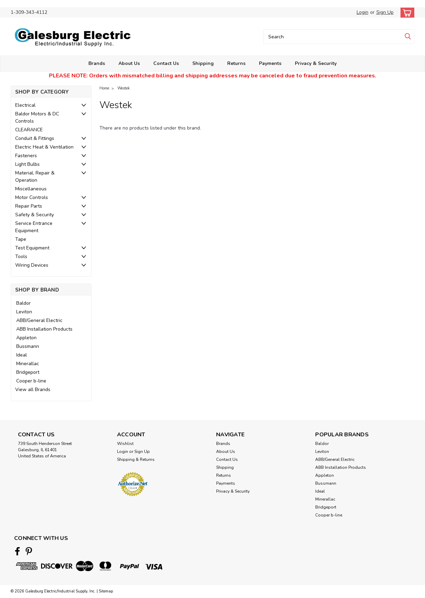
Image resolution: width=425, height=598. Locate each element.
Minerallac (27, 363)
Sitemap (106, 591)
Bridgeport (27, 372)
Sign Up (385, 12)
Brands (96, 63)
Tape (20, 239)
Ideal (21, 355)
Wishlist (125, 443)
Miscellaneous (31, 189)
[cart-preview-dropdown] (406, 13)
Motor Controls (31, 197)
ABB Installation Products (44, 329)
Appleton (26, 337)
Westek (123, 88)
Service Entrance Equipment (33, 227)
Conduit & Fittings (34, 138)
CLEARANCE (29, 129)
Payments (270, 63)
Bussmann (27, 346)
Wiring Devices (31, 265)
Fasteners (26, 155)
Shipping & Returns (136, 459)
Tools (21, 256)
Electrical (25, 105)
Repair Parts (28, 206)
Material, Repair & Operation (35, 176)
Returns (236, 63)
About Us (129, 63)
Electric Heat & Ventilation (44, 147)
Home (104, 88)
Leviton (24, 312)
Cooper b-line (31, 381)
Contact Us (166, 63)
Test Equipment (32, 248)
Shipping (203, 63)
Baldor (23, 303)
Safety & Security (34, 214)
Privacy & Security (316, 63)
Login (362, 12)
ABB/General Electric (39, 320)
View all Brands (32, 389)
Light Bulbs (27, 164)
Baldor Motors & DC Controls (37, 117)
